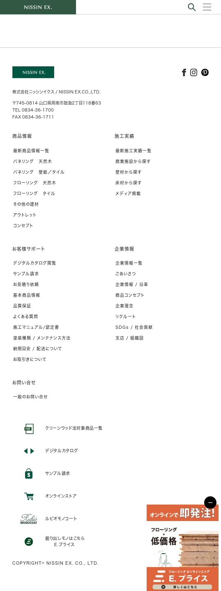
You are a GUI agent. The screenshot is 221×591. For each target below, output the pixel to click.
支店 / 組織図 (129, 338)
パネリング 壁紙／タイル (39, 172)
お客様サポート (28, 249)
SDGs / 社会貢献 (134, 327)
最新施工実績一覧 (133, 151)
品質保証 (22, 306)
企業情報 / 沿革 (131, 284)
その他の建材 (26, 204)
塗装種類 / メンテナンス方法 (42, 338)
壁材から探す (128, 172)
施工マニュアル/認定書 (36, 327)
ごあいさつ (125, 274)
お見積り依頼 (26, 284)
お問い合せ (24, 382)
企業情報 (124, 249)
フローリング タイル (34, 193)
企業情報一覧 (129, 263)
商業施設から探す (133, 161)
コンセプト (23, 225)
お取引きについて (29, 359)
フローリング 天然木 (34, 183)
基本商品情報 (26, 295)
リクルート (125, 316)
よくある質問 (25, 316)
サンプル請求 (26, 274)
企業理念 (124, 306)
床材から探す (128, 183)
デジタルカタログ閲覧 (34, 263)
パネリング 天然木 (32, 161)
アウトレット (25, 215)
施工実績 (124, 136)
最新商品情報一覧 (31, 151)
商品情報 (22, 136)
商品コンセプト (130, 295)
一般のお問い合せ (30, 397)
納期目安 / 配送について (37, 349)
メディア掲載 (128, 193)
